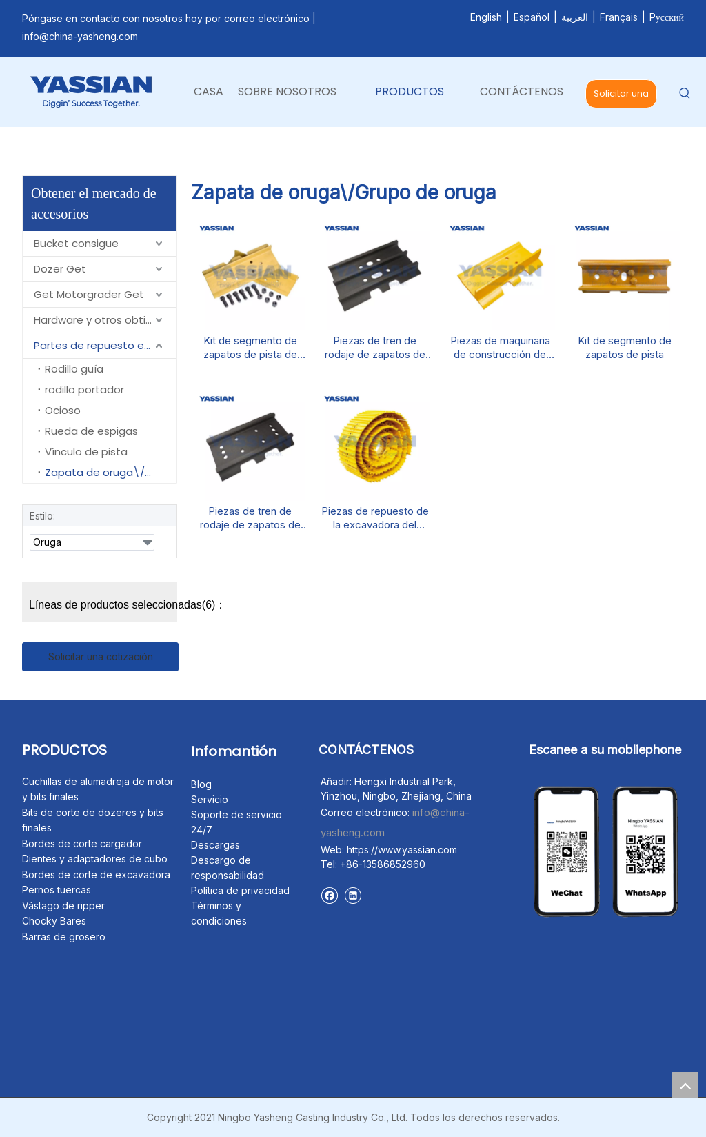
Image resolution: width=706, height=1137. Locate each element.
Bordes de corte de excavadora (96, 874)
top (685, 1085)
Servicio (209, 799)
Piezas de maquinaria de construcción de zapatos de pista (500, 348)
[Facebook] (329, 895)
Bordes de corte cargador (82, 843)
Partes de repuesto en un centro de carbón (105, 345)
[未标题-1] (540, 785)
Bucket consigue (76, 243)
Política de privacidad (240, 890)
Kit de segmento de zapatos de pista (625, 347)
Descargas (215, 845)
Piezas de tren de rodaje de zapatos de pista (250, 518)
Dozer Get (60, 268)
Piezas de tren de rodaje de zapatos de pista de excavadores (374, 348)
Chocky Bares (54, 921)
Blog (201, 784)
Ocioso (63, 410)
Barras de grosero (63, 936)
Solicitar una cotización (621, 97)
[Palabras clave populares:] (685, 94)
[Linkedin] (352, 895)
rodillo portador (84, 389)
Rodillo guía (74, 369)
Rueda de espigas (91, 431)
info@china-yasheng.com (80, 36)
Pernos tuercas (56, 890)
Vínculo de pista (86, 451)
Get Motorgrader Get (89, 294)
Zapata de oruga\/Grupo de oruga (110, 472)
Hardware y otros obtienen (103, 320)
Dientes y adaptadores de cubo (95, 858)
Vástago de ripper (63, 905)
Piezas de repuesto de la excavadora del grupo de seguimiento (375, 518)
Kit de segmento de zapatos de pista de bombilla (250, 348)
